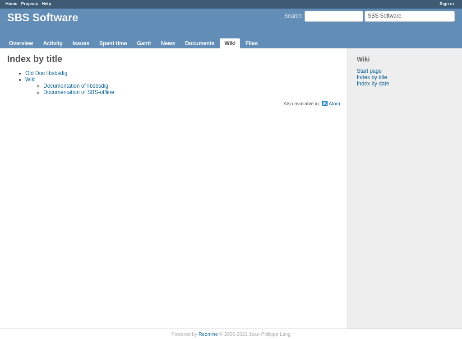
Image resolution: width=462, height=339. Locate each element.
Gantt (144, 43)
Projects (29, 3)
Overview (21, 43)
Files (251, 43)
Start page (369, 71)
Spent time (113, 43)
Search (292, 16)
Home (11, 3)
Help (46, 3)
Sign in (446, 3)
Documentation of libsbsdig (75, 86)
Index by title (372, 77)
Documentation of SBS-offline (78, 92)
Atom (334, 103)
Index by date (373, 83)
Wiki (230, 43)
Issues (81, 43)
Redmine (208, 334)
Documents (199, 43)
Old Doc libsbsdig (46, 73)
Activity (52, 43)
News (168, 43)
